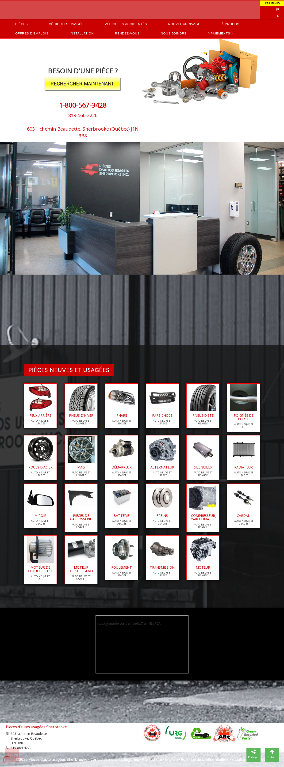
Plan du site (152, 759)
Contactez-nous (103, 759)
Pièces (21, 24)
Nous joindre (174, 33)
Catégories (129, 759)
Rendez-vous (127, 33)
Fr (277, 9)
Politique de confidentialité (203, 759)
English (171, 759)
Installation (82, 33)
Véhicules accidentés (126, 24)
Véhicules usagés (66, 24)
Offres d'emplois (32, 33)
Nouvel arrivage (184, 24)
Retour (12, 754)
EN (277, 16)
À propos (230, 24)
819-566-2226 (82, 115)
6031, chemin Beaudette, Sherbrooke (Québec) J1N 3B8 (82, 132)
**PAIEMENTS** (220, 33)
